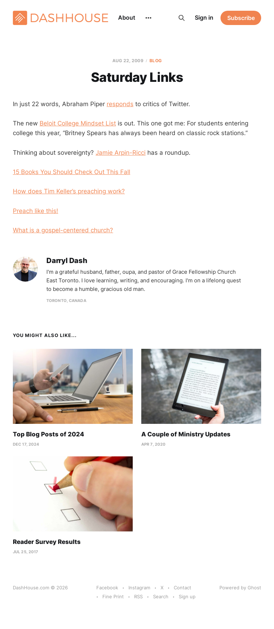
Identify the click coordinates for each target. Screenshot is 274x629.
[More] (148, 18)
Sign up (187, 596)
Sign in (204, 17)
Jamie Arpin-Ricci (121, 152)
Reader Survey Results (47, 541)
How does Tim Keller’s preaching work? (69, 191)
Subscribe (241, 17)
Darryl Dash (66, 261)
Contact (182, 587)
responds (120, 104)
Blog (155, 60)
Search (160, 596)
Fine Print (113, 596)
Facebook (107, 587)
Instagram (139, 587)
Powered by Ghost (240, 587)
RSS (138, 596)
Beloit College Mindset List (78, 123)
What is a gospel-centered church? (63, 230)
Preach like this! (35, 210)
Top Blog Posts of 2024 (48, 434)
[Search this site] (181, 18)
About (126, 17)
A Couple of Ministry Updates (185, 434)
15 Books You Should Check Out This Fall (71, 171)
